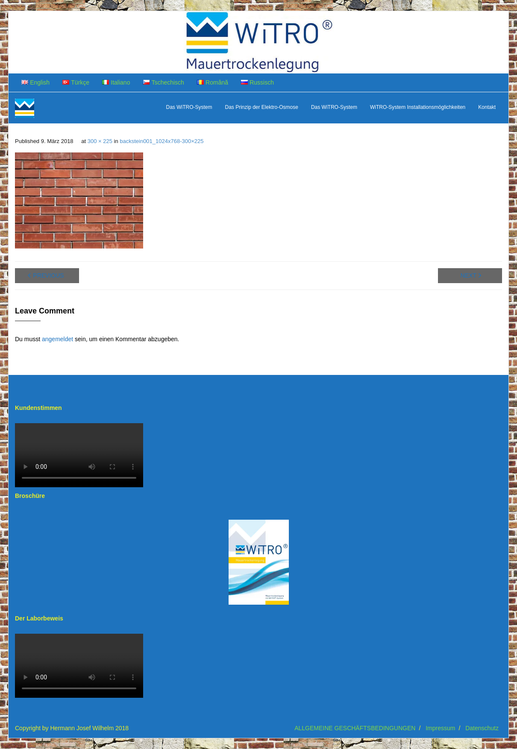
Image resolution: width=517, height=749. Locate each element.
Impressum (440, 728)
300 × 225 (100, 141)
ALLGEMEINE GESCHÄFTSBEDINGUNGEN (354, 728)
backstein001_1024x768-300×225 (161, 141)
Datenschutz (482, 728)
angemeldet (57, 339)
